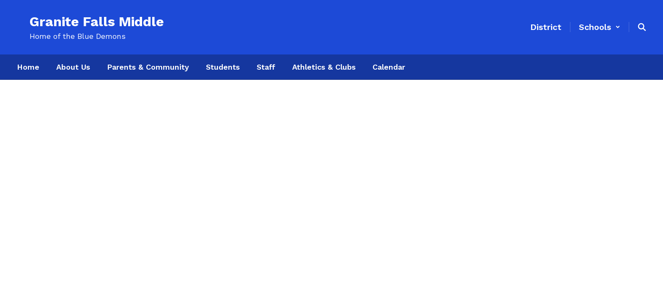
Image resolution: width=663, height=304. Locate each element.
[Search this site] (642, 27)
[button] (599, 27)
